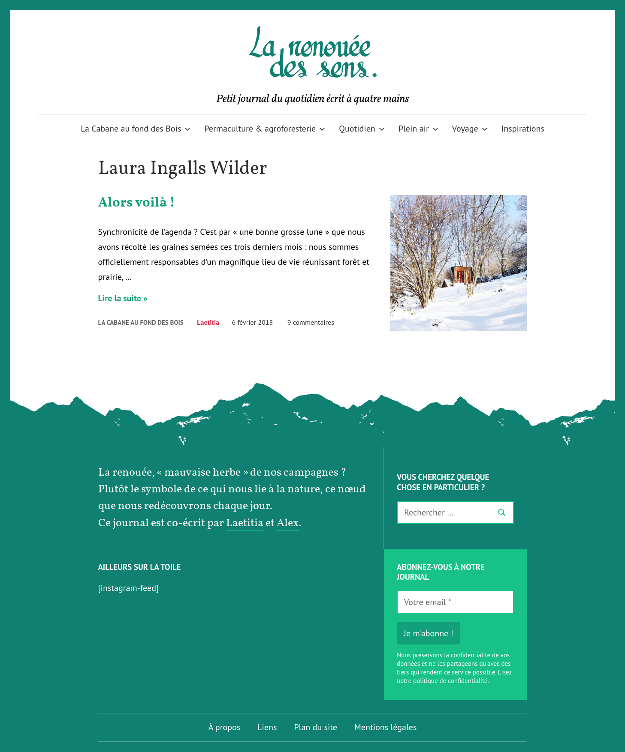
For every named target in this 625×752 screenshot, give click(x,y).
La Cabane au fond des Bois (135, 128)
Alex (288, 523)
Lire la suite (119, 298)
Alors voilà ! (136, 203)
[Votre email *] (455, 602)
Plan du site (315, 727)
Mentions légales (385, 727)
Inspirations (522, 128)
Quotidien (362, 128)
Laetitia (208, 322)
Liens (267, 727)
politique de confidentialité (450, 681)
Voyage (470, 128)
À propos (224, 727)
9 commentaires (310, 322)
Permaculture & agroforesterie (264, 128)
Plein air (418, 128)
